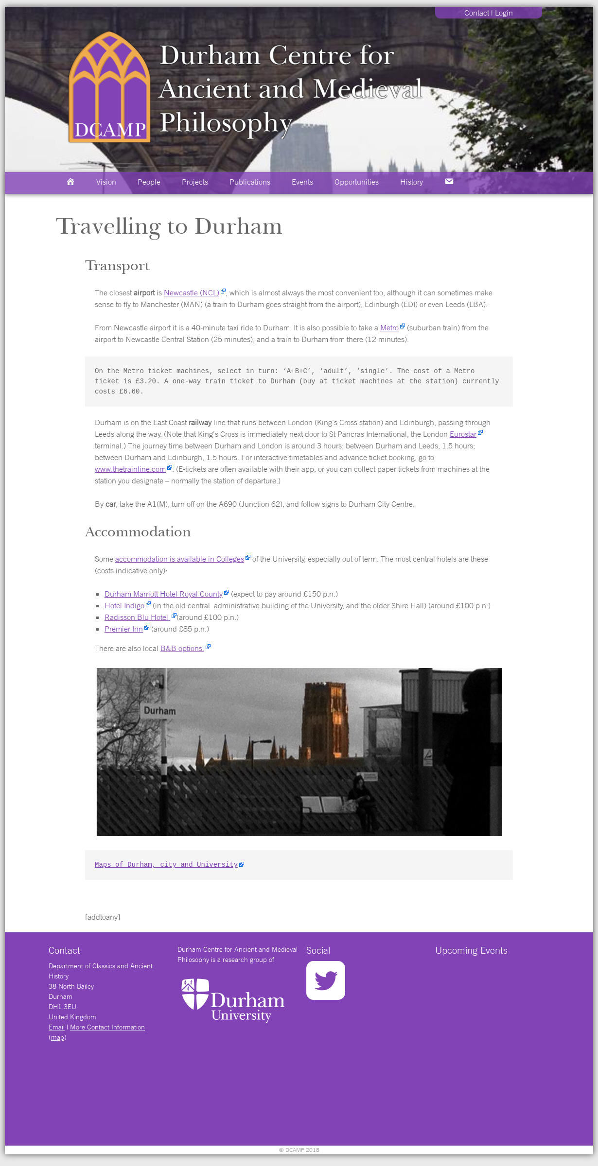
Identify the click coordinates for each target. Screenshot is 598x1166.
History (411, 182)
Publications (249, 182)
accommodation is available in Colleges (179, 559)
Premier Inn (124, 629)
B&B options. (182, 648)
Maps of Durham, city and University (166, 865)
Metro (389, 327)
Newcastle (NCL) (191, 292)
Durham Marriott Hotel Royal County (164, 594)
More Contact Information (107, 1027)
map (57, 1037)
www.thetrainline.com (130, 469)
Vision (106, 182)
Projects (195, 182)
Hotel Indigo (124, 605)
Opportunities (356, 182)
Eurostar (463, 434)
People (149, 182)
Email (57, 1027)
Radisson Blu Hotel (137, 617)
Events (302, 182)
